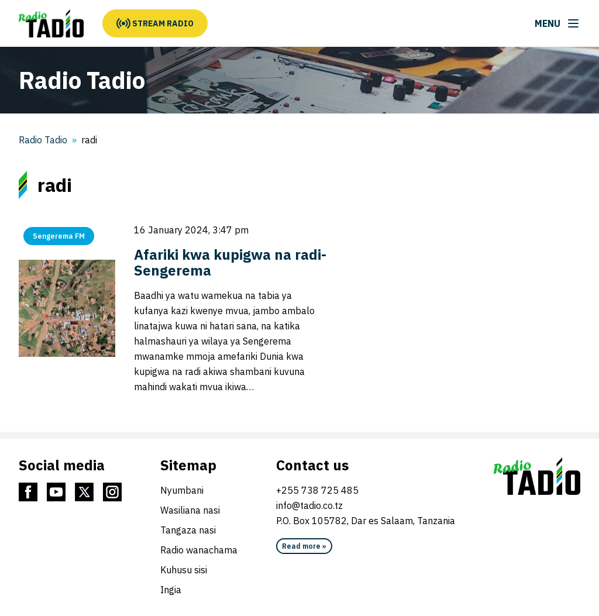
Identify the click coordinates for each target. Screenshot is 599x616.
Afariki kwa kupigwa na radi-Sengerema (230, 262)
